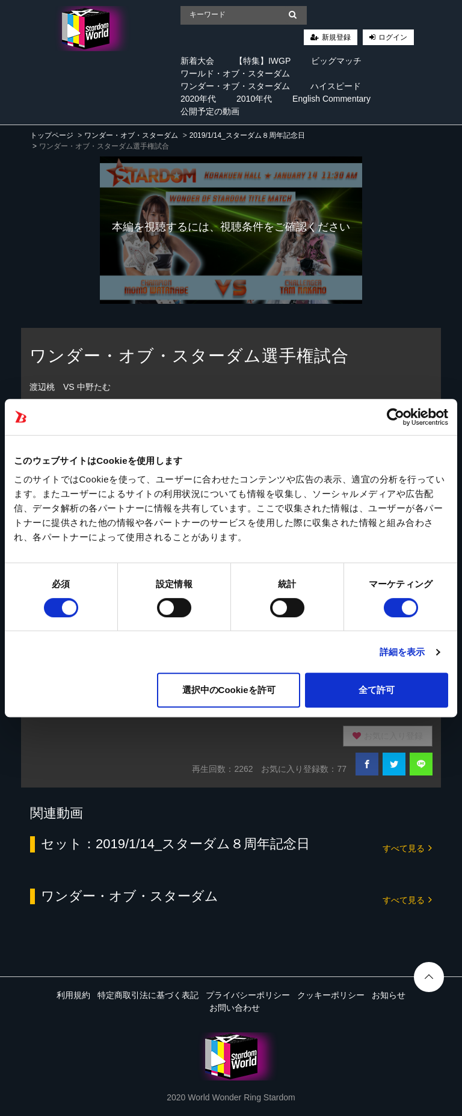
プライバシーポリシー (248, 995)
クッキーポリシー (331, 995)
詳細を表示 (402, 652)
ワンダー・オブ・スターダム (235, 86)
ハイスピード (335, 86)
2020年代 (198, 98)
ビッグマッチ (336, 61)
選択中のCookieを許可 (229, 690)
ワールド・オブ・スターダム (235, 73)
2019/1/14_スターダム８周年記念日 (247, 135)
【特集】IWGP (263, 61)
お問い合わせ (234, 1008)
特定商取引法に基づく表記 (148, 995)
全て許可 (377, 690)
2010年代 (254, 98)
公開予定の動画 (209, 111)
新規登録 (336, 37)
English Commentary (331, 98)
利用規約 (73, 995)
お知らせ (388, 995)
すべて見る (407, 847)
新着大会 (197, 61)
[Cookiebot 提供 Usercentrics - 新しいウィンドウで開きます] (395, 417)
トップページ (51, 135)
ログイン (392, 37)
